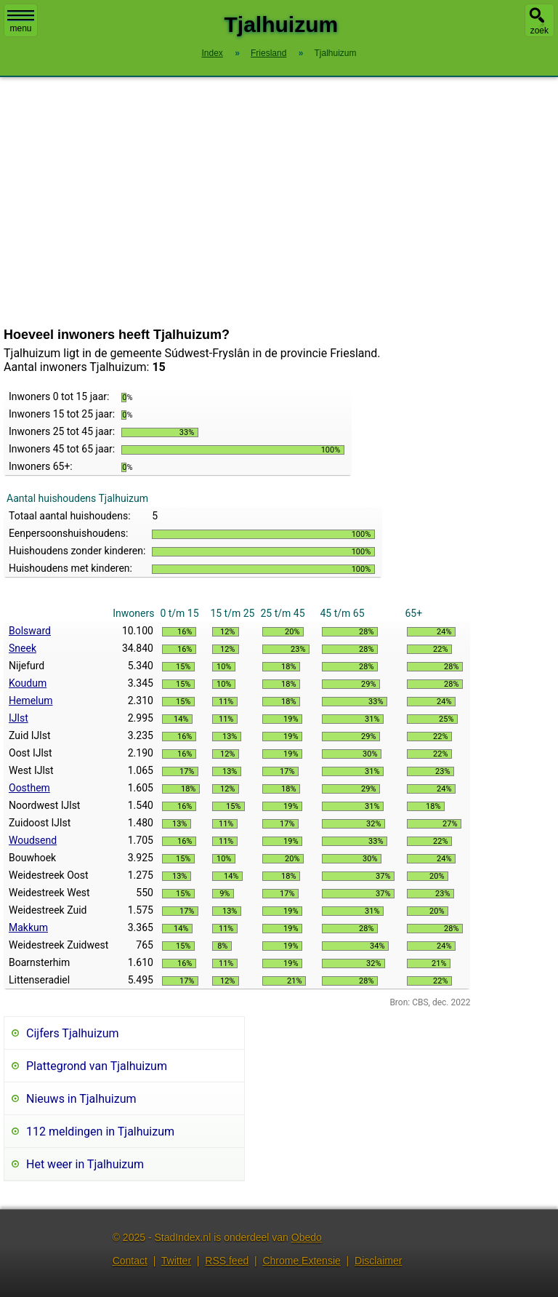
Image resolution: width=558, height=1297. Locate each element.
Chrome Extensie (301, 1260)
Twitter (176, 1260)
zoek (539, 30)
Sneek (22, 648)
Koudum (27, 683)
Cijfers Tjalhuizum (72, 1033)
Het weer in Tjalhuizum (85, 1164)
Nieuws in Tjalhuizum (81, 1099)
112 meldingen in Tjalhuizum (100, 1131)
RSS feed (226, 1260)
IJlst (18, 718)
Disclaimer (378, 1260)
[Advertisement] (279, 202)
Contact (130, 1260)
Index (211, 53)
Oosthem (29, 788)
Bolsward (30, 630)
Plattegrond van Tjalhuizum (96, 1066)
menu (20, 21)
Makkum (28, 927)
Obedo (306, 1237)
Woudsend (33, 840)
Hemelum (31, 700)
